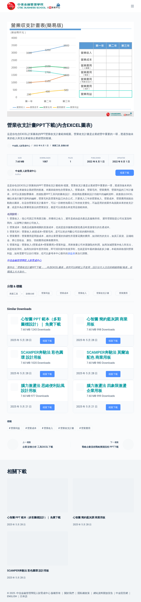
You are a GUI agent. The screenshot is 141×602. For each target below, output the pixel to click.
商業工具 (56, 145)
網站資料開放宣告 (103, 593)
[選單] (132, 6)
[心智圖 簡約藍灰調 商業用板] (103, 495)
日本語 (23, 596)
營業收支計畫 (102, 293)
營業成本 (63, 293)
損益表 (71, 253)
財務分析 (65, 145)
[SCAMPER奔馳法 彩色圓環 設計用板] (37, 548)
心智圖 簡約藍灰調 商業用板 (89, 517)
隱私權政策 (84, 593)
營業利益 (45, 293)
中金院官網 (122, 593)
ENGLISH (12, 596)
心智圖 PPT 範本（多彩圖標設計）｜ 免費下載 (34, 517)
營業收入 (82, 293)
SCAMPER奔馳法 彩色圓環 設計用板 (28, 570)
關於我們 (69, 593)
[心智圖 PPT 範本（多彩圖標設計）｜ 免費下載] (37, 495)
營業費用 (122, 293)
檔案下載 (124, 172)
